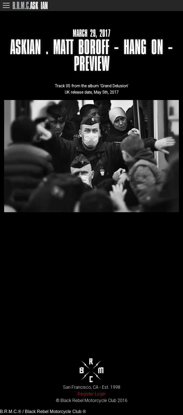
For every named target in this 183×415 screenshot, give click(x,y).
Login (100, 393)
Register (86, 393)
